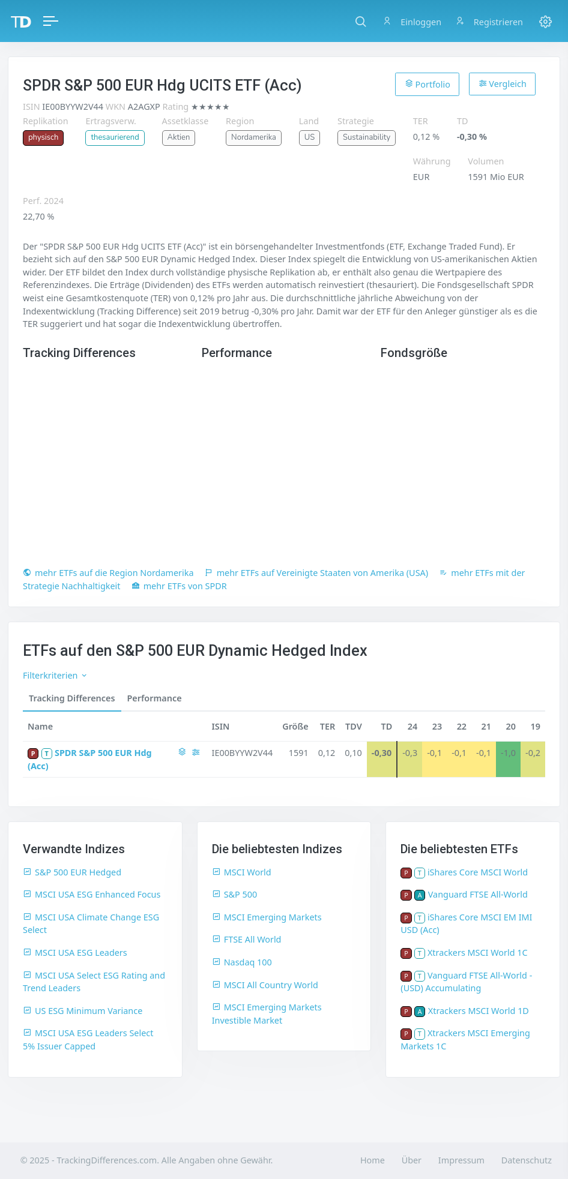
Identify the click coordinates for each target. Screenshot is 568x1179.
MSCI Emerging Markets (267, 917)
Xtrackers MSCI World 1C (478, 952)
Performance (154, 698)
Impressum (461, 1160)
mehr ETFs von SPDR (179, 586)
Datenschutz (526, 1160)
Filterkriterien (55, 675)
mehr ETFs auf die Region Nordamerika (108, 572)
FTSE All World (247, 939)
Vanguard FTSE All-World (478, 894)
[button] (360, 21)
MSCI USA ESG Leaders (75, 952)
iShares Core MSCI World (478, 872)
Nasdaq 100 (242, 962)
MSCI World (241, 872)
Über (411, 1160)
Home (372, 1160)
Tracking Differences (72, 698)
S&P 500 (235, 894)
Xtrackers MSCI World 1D (478, 1010)
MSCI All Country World (265, 985)
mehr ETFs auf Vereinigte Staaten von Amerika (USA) (316, 572)
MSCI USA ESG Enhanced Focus (91, 894)
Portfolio (427, 84)
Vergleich (503, 83)
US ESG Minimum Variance (82, 1010)
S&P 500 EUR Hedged (72, 872)
